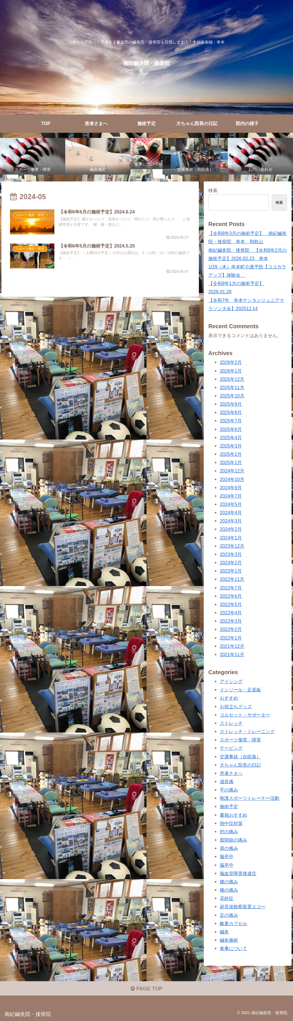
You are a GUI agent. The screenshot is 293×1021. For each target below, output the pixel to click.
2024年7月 (231, 495)
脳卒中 (226, 856)
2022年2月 (231, 629)
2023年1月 (231, 570)
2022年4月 (231, 612)
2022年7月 (231, 587)
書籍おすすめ (233, 815)
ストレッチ (231, 723)
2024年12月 (232, 470)
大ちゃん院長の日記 (240, 764)
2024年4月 (231, 512)
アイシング (231, 681)
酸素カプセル (233, 923)
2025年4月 (231, 437)
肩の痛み (229, 848)
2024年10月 (232, 479)
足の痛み (229, 915)
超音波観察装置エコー (243, 906)
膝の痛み (229, 890)
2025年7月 (231, 420)
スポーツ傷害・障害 (240, 739)
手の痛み (229, 789)
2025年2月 (231, 454)
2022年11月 (232, 579)
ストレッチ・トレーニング (247, 731)
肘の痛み (229, 831)
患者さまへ (231, 773)
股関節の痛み (233, 839)
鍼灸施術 (229, 940)
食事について (233, 948)
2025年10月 (232, 395)
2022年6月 (231, 596)
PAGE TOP (146, 989)
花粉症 (226, 898)
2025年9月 (231, 404)
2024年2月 (231, 529)
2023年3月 (231, 554)
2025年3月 (231, 445)
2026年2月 (231, 362)
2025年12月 (232, 379)
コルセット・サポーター (245, 714)
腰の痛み (229, 881)
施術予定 (229, 806)
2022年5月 (231, 604)
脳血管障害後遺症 (238, 873)
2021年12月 (232, 646)
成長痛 (226, 781)
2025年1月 (231, 462)
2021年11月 (232, 654)
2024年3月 (231, 520)
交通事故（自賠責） (240, 756)
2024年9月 (231, 487)
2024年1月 (231, 537)
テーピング (231, 748)
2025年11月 (232, 387)
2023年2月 (231, 562)
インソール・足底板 (240, 689)
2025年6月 (231, 429)
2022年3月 (231, 621)
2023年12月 (232, 546)
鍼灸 (224, 931)
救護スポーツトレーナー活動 (249, 798)
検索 (212, 190)
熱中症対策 (231, 823)
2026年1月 (231, 370)
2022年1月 (231, 637)
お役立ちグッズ (236, 706)
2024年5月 (231, 504)
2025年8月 (231, 412)
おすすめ (229, 698)
